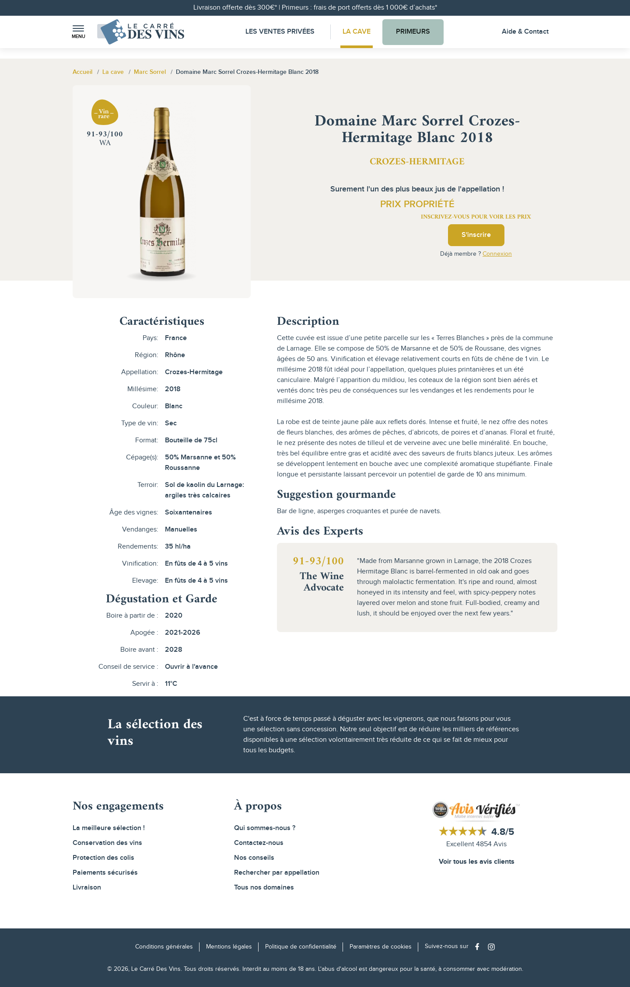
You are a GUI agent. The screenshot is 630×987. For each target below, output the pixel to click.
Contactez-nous (259, 843)
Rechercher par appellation (276, 873)
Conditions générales (164, 946)
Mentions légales (229, 946)
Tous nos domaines (264, 887)
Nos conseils (254, 858)
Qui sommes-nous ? (264, 828)
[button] (78, 32)
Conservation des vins (107, 843)
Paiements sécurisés (105, 873)
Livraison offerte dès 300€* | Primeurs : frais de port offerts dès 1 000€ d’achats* (315, 7)
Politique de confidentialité (300, 946)
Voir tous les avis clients (476, 862)
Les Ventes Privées (280, 32)
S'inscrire (476, 235)
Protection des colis (103, 858)
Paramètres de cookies (381, 946)
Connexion (497, 253)
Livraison (87, 887)
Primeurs (413, 32)
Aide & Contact (525, 32)
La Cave (357, 32)
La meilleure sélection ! (109, 828)
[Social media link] (479, 947)
